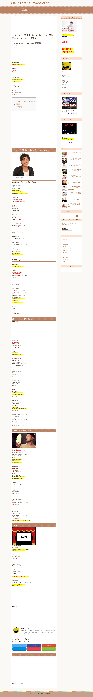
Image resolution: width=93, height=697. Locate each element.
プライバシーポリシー (67, 10)
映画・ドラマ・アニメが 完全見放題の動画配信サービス (26, 10)
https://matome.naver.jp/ (19, 177)
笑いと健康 (65, 256)
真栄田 (22, 683)
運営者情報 (56, 9)
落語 (64, 261)
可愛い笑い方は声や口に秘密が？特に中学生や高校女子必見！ (74, 205)
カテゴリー (36, 9)
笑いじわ (65, 254)
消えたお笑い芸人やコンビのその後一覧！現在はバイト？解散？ (74, 199)
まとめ (14, 109)
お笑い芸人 (38, 43)
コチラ (72, 87)
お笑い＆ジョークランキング (67, 229)
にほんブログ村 (65, 225)
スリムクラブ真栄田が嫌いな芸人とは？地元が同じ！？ (24, 101)
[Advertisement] (34, 25)
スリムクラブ (17, 683)
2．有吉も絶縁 (17, 104)
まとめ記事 (65, 243)
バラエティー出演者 (67, 248)
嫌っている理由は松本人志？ (18, 106)
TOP (21, 14)
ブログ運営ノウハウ (67, 250)
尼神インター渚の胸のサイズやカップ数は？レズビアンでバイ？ (74, 159)
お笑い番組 (65, 239)
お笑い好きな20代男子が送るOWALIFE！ (31, 3)
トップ (16, 9)
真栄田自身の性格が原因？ (18, 107)
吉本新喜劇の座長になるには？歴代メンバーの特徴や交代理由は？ (74, 165)
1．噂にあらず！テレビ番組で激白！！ (22, 103)
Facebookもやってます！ (68, 265)
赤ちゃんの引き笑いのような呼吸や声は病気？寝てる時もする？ (74, 154)
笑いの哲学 (65, 259)
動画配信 (65, 252)
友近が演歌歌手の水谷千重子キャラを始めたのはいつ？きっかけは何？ (74, 193)
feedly (49, 648)
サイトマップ (46, 9)
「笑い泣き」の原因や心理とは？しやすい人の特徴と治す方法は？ (74, 182)
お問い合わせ (77, 9)
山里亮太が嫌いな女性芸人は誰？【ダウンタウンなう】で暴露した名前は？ (74, 188)
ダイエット (65, 246)
